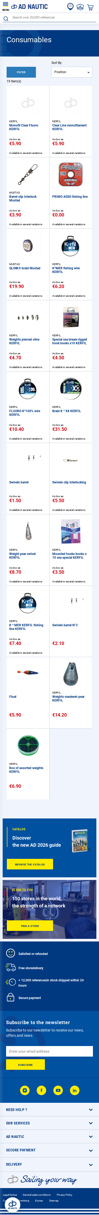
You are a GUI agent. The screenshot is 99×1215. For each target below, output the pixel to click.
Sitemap (54, 1200)
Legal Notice (10, 1194)
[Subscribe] (25, 1064)
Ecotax (39, 1200)
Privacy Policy (64, 1194)
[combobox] (49, 17)
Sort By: (56, 63)
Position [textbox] (60, 72)
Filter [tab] (21, 72)
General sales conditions (37, 1194)
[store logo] (25, 6)
